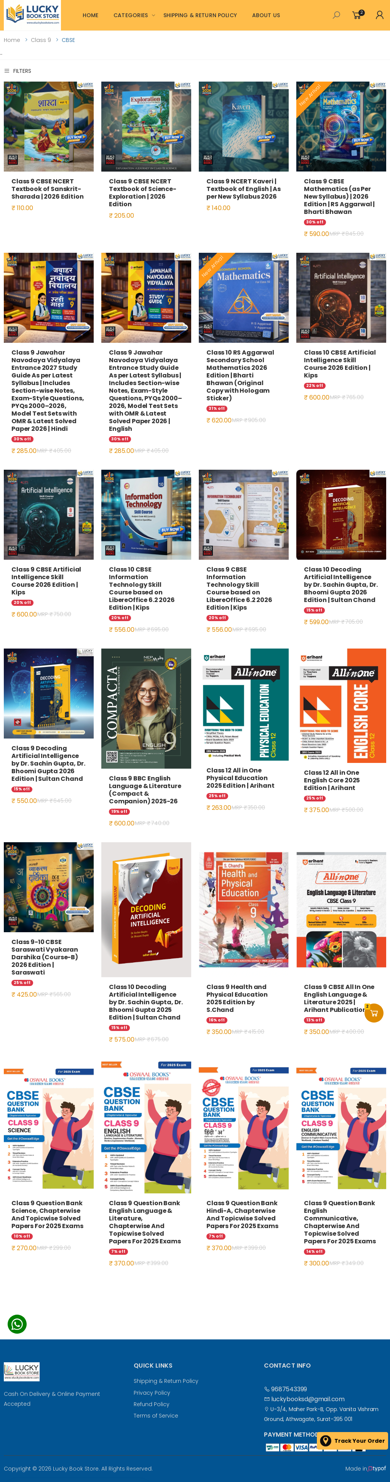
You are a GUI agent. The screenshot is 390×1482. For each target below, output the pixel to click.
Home (12, 40)
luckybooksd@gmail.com (304, 1399)
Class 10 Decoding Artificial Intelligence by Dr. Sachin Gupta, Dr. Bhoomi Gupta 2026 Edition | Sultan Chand (341, 584)
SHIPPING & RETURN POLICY (200, 15)
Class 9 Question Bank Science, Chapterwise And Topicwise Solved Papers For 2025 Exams (47, 1214)
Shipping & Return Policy (166, 1381)
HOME (91, 15)
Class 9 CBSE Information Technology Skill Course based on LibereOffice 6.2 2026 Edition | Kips (239, 588)
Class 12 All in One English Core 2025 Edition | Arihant (332, 780)
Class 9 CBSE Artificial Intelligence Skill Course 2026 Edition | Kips (46, 581)
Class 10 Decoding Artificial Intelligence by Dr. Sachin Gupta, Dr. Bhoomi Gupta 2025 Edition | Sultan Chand (146, 1002)
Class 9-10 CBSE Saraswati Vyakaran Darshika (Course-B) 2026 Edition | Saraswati (44, 957)
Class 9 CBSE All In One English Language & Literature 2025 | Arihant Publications (339, 998)
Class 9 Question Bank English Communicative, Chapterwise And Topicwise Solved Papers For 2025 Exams (340, 1222)
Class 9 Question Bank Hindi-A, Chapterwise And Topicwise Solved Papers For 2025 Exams (242, 1214)
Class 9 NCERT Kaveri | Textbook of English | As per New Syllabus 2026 (243, 189)
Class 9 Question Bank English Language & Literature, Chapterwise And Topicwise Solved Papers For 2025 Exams (145, 1222)
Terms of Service (156, 1415)
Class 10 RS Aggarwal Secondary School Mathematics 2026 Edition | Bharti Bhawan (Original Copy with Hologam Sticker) (240, 375)
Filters (17, 70)
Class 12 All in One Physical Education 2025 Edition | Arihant (240, 778)
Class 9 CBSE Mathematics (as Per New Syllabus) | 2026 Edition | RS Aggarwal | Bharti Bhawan (339, 196)
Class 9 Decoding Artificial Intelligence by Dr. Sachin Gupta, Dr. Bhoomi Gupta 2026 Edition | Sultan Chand (48, 763)
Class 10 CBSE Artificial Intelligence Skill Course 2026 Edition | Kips (340, 364)
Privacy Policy (152, 1393)
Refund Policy (151, 1404)
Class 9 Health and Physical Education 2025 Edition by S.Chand (237, 998)
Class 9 (41, 40)
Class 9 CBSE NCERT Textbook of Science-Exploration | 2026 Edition (142, 193)
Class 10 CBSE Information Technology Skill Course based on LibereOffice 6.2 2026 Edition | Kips (142, 588)
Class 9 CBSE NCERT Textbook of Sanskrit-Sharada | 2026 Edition (47, 189)
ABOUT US (266, 15)
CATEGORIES (130, 15)
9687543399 (285, 1389)
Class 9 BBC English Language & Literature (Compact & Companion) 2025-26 (145, 790)
